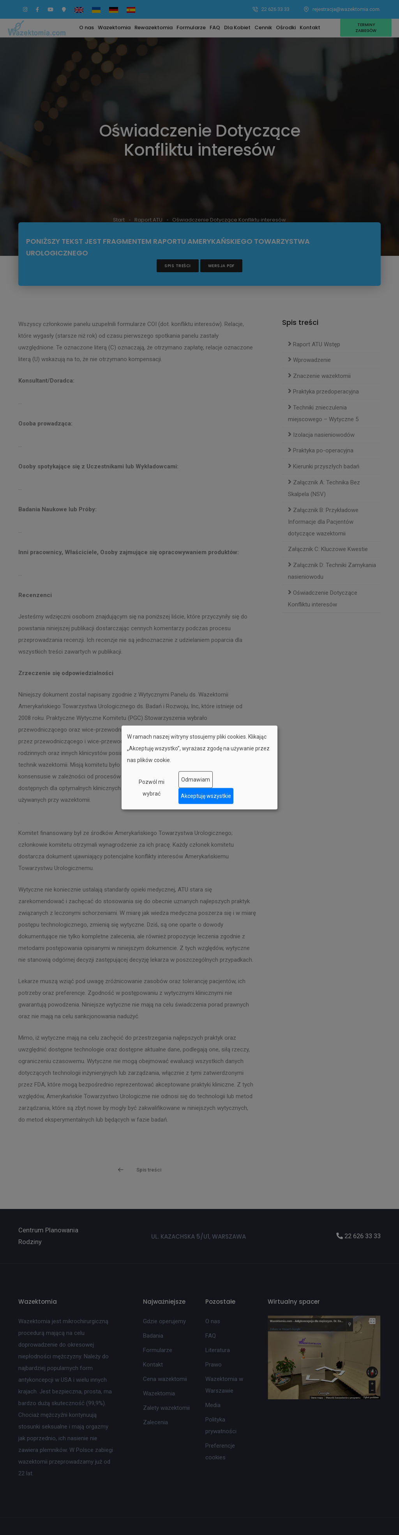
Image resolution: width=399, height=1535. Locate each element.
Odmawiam (195, 779)
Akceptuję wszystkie (206, 796)
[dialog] (199, 768)
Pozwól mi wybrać (151, 787)
